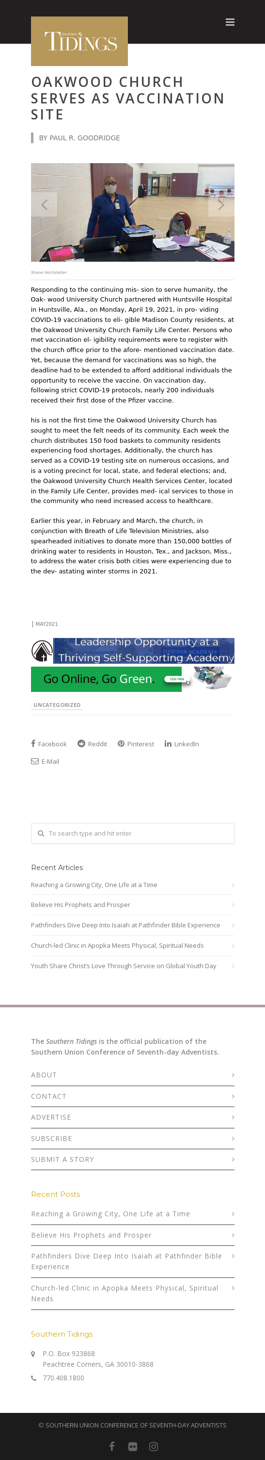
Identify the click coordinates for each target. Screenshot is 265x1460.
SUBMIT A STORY (62, 1159)
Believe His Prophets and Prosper (80, 904)
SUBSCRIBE (51, 1138)
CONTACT (49, 1096)
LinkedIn (182, 743)
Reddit (92, 743)
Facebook (49, 743)
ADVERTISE (51, 1117)
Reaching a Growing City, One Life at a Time (94, 884)
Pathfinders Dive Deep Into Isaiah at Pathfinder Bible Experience (125, 925)
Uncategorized (56, 704)
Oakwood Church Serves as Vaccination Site (128, 97)
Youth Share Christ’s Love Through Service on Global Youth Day (124, 965)
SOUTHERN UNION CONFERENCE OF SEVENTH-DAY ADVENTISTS (136, 1425)
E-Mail (45, 761)
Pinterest (136, 743)
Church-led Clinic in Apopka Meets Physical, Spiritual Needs (117, 945)
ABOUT (44, 1074)
